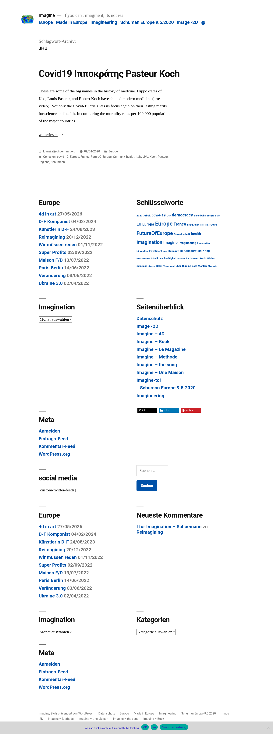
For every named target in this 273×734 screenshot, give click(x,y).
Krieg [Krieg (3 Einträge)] (206, 251)
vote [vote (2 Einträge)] (194, 265)
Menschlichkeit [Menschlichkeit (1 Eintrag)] (143, 258)
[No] (268, 728)
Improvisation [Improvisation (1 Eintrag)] (203, 243)
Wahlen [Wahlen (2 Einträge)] (202, 265)
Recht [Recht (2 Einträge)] (203, 258)
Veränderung (52, 275)
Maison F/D (51, 260)
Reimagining (52, 237)
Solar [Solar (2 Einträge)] (159, 265)
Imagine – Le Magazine (161, 349)
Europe (46, 22)
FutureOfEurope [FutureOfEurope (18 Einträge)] (154, 233)
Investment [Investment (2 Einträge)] (155, 250)
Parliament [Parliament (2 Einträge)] (192, 258)
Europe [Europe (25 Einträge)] (164, 223)
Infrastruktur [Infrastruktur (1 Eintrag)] (142, 251)
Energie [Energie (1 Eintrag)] (210, 216)
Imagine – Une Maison (160, 372)
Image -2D (187, 22)
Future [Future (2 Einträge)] (213, 224)
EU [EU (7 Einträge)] (138, 224)
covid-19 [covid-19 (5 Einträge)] (159, 215)
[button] (147, 410)
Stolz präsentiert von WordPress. (72, 713)
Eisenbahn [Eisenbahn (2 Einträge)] (200, 215)
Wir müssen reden (58, 244)
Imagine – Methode (156, 357)
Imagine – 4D (150, 334)
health (130, 157)
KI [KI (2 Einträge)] (181, 250)
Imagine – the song (156, 364)
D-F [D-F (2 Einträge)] (169, 215)
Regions (44, 162)
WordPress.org (54, 454)
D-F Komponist (54, 221)
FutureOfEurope (101, 157)
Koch (153, 157)
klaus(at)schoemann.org (59, 151)
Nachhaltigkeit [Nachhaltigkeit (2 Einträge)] (168, 258)
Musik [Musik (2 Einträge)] (154, 258)
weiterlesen (48, 134)
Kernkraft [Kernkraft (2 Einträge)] (173, 250)
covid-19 (63, 157)
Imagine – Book (153, 341)
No (154, 727)
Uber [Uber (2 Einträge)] (178, 265)
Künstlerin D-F (54, 229)
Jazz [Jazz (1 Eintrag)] (165, 251)
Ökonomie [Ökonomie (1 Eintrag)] (212, 266)
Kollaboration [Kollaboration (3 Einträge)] (193, 251)
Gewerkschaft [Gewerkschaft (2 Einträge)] (182, 234)
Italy (138, 157)
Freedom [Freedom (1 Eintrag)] (204, 225)
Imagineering (103, 22)
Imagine (47, 15)
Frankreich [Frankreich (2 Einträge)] (193, 224)
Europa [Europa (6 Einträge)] (148, 224)
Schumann (58, 162)
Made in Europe (71, 22)
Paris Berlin (51, 267)
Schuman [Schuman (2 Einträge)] (141, 265)
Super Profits (52, 252)
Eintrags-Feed (53, 438)
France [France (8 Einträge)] (180, 224)
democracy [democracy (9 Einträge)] (182, 214)
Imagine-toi (148, 380)
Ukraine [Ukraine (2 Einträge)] (186, 265)
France (84, 157)
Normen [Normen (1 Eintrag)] (181, 258)
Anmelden (49, 431)
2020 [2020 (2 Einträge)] (139, 215)
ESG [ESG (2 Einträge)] (217, 215)
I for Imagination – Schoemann (169, 526)
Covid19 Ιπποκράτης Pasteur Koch (109, 73)
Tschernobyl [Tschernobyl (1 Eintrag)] (169, 266)
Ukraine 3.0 (51, 283)
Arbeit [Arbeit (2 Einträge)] (147, 215)
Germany (119, 157)
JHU (145, 157)
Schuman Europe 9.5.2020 (147, 22)
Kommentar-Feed (57, 446)
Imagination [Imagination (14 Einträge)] (149, 242)
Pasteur (163, 157)
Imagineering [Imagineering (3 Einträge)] (187, 243)
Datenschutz (149, 318)
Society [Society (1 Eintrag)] (151, 266)
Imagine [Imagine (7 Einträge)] (170, 242)
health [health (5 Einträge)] (196, 234)
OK (145, 727)
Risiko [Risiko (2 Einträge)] (210, 258)
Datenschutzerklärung (173, 727)
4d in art (47, 214)
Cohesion (49, 157)
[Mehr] (203, 23)
